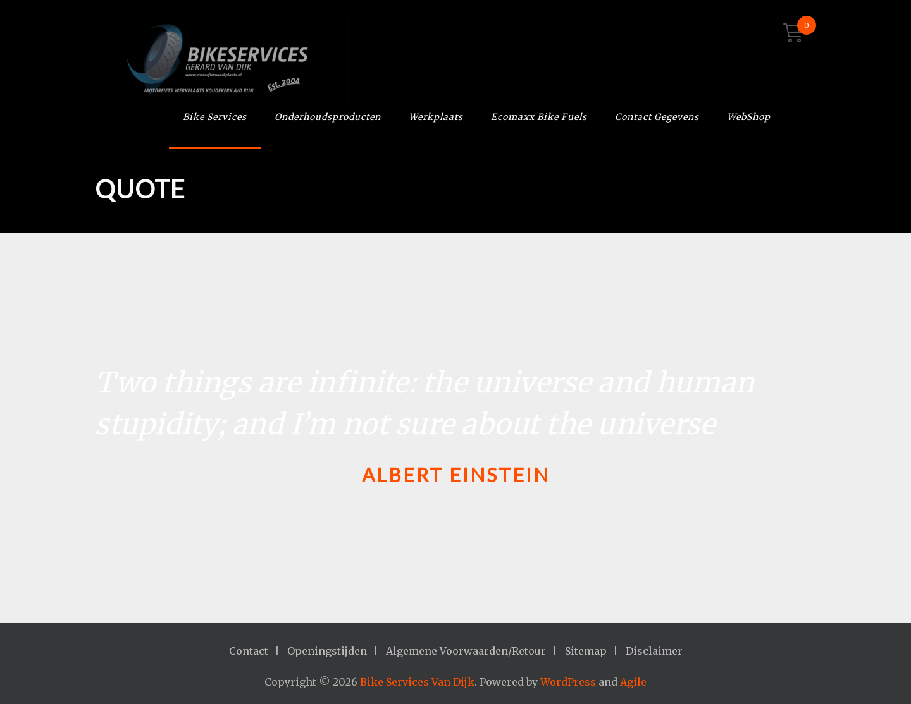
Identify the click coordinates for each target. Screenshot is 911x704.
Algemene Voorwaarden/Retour (466, 651)
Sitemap (586, 651)
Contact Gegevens (657, 117)
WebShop (749, 117)
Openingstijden (327, 651)
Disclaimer (654, 651)
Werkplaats (436, 117)
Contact (248, 651)
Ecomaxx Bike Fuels (539, 117)
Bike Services (215, 117)
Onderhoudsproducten (328, 117)
